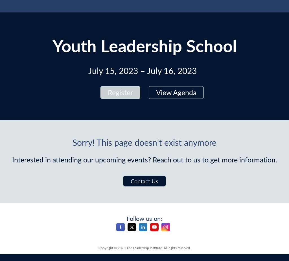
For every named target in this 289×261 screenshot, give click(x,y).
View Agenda (176, 92)
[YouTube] (154, 229)
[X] (132, 229)
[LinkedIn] (143, 229)
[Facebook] (120, 229)
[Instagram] (165, 229)
